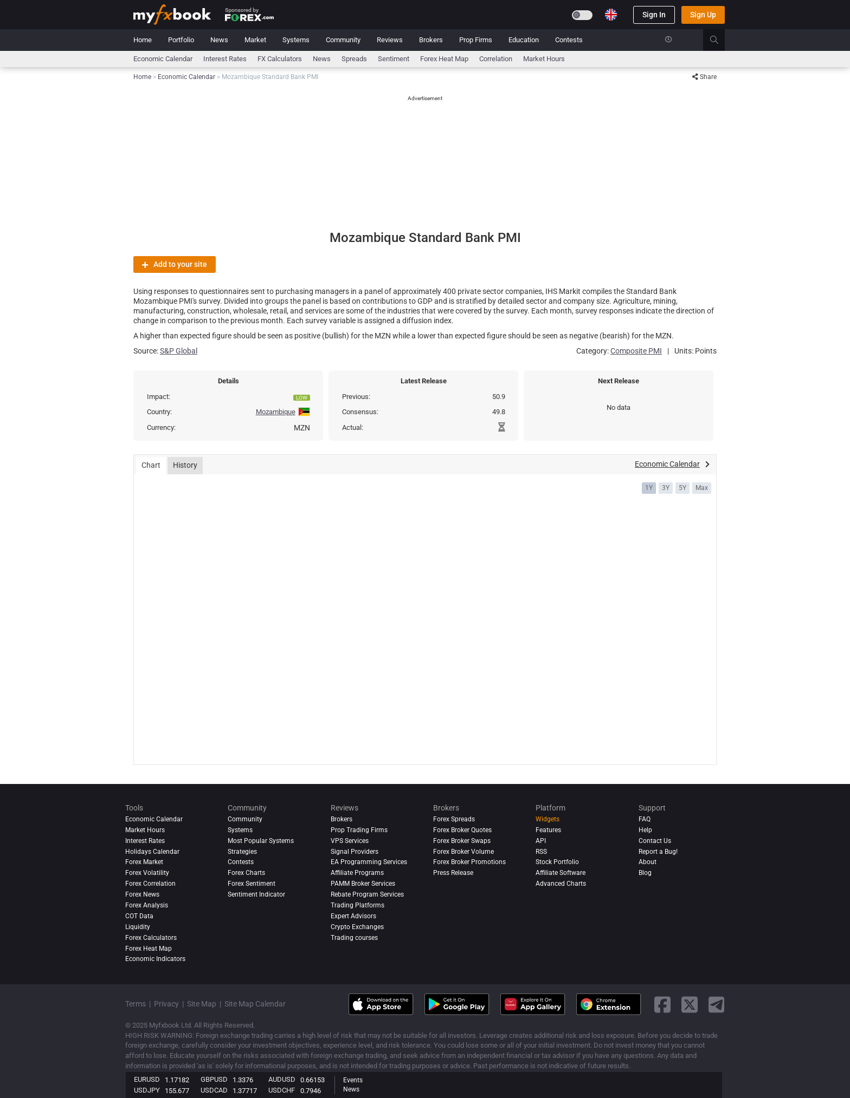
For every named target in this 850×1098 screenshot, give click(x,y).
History (185, 465)
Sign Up (703, 14)
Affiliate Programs (357, 873)
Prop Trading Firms (359, 830)
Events (353, 1080)
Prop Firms (475, 40)
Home (142, 40)
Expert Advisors (353, 916)
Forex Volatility (147, 873)
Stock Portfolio (557, 862)
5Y (682, 488)
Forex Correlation (150, 883)
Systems (296, 40)
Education (523, 40)
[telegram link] (717, 1004)
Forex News (142, 894)
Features (548, 830)
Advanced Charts (561, 883)
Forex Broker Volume (463, 851)
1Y (649, 488)
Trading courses (354, 938)
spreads (354, 59)
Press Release (453, 873)
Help (645, 830)
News (219, 40)
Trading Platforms (357, 905)
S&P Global (178, 351)
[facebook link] (662, 1004)
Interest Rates (225, 59)
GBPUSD (214, 1079)
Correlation (495, 59)
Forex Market (144, 862)
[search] (720, 40)
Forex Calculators (151, 938)
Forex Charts (246, 873)
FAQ (645, 819)
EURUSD (147, 1079)
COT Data (139, 916)
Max (702, 488)
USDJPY (147, 1090)
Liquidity (137, 927)
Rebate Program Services (367, 894)
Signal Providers (354, 851)
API (541, 841)
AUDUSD (281, 1079)
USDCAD (214, 1090)
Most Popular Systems (261, 841)
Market (255, 40)
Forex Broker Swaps (462, 841)
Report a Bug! (658, 851)
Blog (645, 873)
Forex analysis (146, 905)
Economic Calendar (162, 59)
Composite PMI (636, 351)
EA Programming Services (369, 862)
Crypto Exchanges (357, 927)
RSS (541, 851)
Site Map (201, 1003)
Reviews (390, 40)
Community (343, 40)
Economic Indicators (155, 959)
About (647, 862)
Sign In (654, 14)
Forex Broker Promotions (469, 862)
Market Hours (544, 59)
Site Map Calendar (255, 1003)
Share (704, 77)
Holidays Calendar (152, 851)
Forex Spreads (454, 819)
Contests (569, 40)
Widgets (547, 819)
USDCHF (281, 1090)
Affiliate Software (560, 873)
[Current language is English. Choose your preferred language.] (611, 14)
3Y (665, 488)
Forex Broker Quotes (462, 830)
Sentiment (393, 59)
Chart (150, 465)
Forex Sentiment (251, 883)
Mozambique (275, 412)
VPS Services (350, 841)
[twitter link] (689, 1004)
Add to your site (174, 264)
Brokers (431, 40)
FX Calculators (279, 59)
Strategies (242, 851)
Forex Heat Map (444, 59)
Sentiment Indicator (256, 894)
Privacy (166, 1003)
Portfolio (181, 40)
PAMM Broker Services (363, 883)
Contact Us (655, 841)
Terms (135, 1003)
